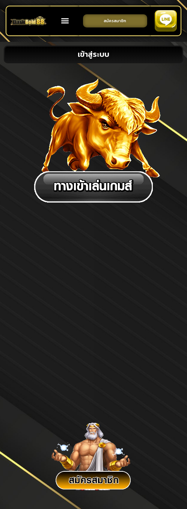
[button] (65, 21)
